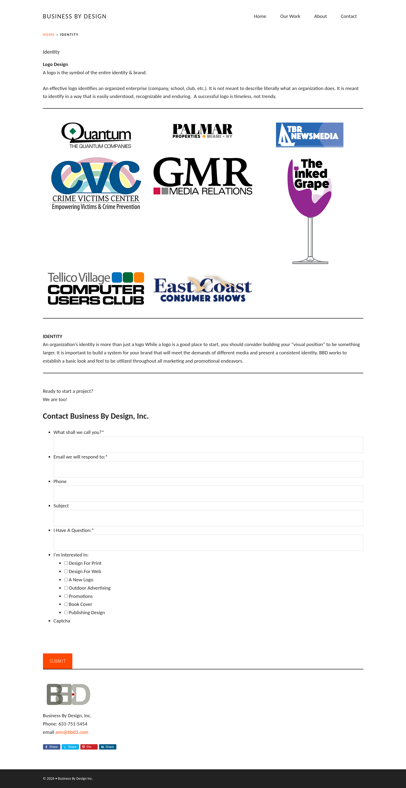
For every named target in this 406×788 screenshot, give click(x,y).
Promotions (81, 596)
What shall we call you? (79, 432)
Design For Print (85, 563)
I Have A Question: (74, 530)
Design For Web (85, 571)
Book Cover (80, 604)
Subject (61, 506)
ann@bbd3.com (71, 732)
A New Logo (81, 580)
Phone (60, 481)
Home (49, 34)
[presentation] (94, 635)
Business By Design (75, 16)
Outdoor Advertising (90, 588)
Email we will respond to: (81, 457)
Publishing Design (87, 612)
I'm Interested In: (71, 555)
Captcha (62, 621)
